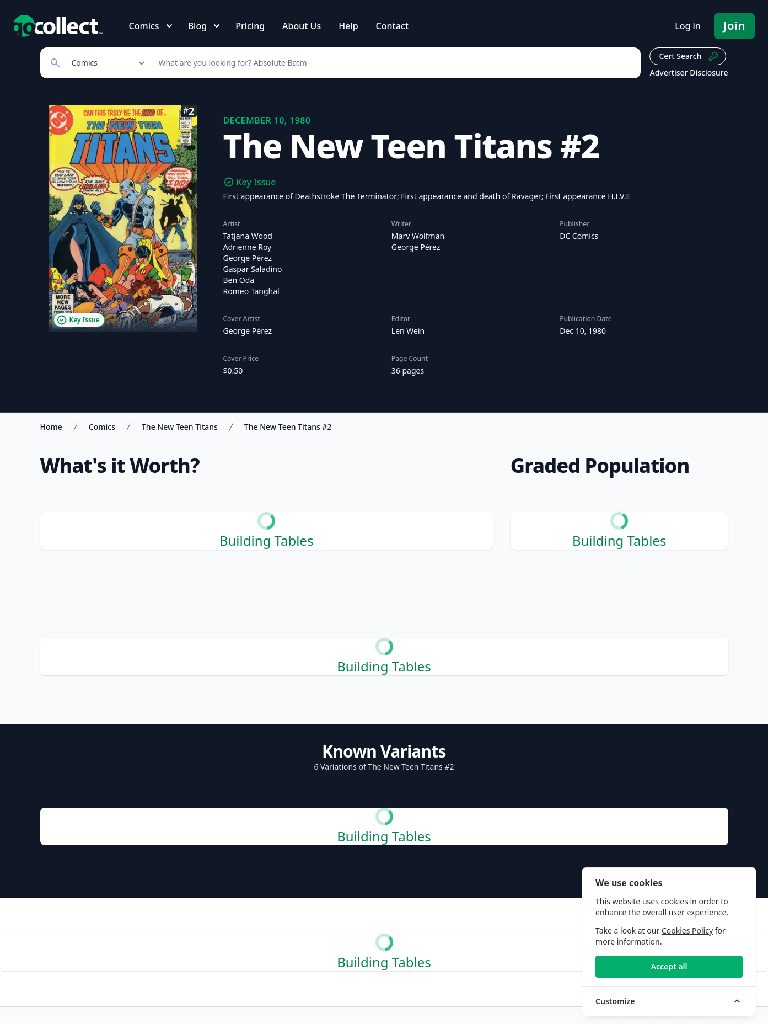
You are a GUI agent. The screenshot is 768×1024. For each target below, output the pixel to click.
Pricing (250, 26)
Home (51, 427)
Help (348, 26)
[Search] (394, 63)
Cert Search (689, 56)
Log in (688, 26)
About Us (301, 26)
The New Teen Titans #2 (288, 427)
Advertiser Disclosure (688, 72)
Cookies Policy (687, 930)
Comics (102, 427)
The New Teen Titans (180, 427)
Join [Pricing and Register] (734, 25)
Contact (392, 26)
